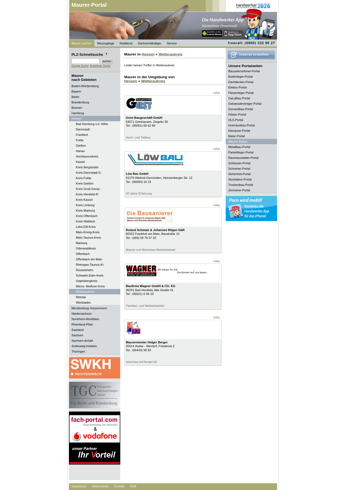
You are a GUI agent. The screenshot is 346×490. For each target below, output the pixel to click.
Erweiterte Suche (100, 65)
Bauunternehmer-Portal (244, 71)
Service (172, 43)
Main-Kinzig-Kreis (88, 232)
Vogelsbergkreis (87, 280)
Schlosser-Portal (239, 163)
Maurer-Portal (89, 5)
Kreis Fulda (83, 178)
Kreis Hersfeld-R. (87, 194)
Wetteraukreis (85, 291)
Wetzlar (81, 297)
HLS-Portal (235, 119)
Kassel (80, 161)
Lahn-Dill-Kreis (86, 226)
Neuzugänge (105, 43)
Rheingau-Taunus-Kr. (90, 264)
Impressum (79, 486)
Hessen (148, 54)
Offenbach (83, 253)
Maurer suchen (82, 43)
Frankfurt (82, 134)
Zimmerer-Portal (239, 190)
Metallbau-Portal (239, 147)
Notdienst (126, 43)
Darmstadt (83, 129)
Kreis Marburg (85, 210)
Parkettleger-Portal (241, 152)
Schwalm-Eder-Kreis (90, 275)
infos (217, 92)
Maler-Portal (236, 136)
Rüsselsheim (84, 270)
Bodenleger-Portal (240, 76)
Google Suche (80, 65)
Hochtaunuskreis (87, 156)
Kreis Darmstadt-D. (89, 172)
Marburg (81, 243)
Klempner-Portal (239, 130)
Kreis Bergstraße (87, 167)
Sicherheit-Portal (239, 174)
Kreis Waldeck (85, 221)
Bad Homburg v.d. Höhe (92, 124)
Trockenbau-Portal (240, 184)
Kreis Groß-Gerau (88, 188)
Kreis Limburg (85, 205)
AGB (133, 486)
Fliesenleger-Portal (241, 92)
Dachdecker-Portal (241, 82)
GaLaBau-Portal (239, 98)
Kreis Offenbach (87, 216)
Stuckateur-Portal (240, 179)
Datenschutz (100, 486)
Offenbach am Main (89, 259)
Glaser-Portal (237, 114)
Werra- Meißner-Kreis (90, 286)
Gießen (81, 145)
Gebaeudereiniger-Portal (245, 103)
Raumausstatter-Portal (243, 157)
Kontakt (119, 486)
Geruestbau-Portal (240, 109)
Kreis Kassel (84, 199)
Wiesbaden (83, 302)
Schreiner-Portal (239, 168)
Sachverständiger (149, 43)
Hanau (80, 151)
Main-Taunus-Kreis (88, 237)
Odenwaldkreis (86, 248)
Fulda (80, 140)
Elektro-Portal (237, 87)
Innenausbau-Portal (241, 125)
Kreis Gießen (85, 183)
